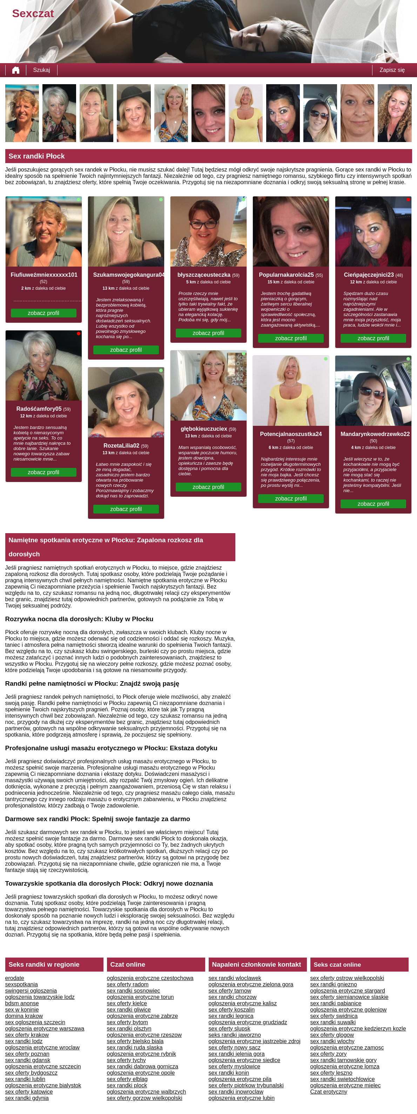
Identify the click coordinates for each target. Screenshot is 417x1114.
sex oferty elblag (127, 1079)
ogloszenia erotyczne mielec (345, 1085)
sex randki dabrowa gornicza (143, 1066)
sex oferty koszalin (232, 1010)
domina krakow (24, 1016)
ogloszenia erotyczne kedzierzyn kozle (358, 1029)
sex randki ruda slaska (135, 1048)
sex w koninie (22, 1010)
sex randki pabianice (336, 1003)
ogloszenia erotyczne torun (140, 997)
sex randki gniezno (333, 984)
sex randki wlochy (332, 1041)
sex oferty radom (128, 984)
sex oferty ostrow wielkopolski (347, 978)
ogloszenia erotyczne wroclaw (42, 1048)
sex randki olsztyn (129, 1029)
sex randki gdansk (28, 1060)
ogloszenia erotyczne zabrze (142, 1016)
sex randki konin (229, 1073)
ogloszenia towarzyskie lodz (40, 997)
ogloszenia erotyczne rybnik (141, 1054)
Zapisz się (392, 70)
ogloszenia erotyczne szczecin (43, 1066)
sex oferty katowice (29, 1092)
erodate (14, 978)
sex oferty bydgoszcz (31, 1073)
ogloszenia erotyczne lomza (344, 1066)
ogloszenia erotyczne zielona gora (251, 984)
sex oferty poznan (27, 1054)
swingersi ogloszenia (31, 991)
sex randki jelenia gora (237, 1054)
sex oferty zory (328, 1054)
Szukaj (41, 70)
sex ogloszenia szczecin (35, 1022)
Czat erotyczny (329, 1092)
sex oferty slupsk (229, 1029)
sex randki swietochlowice (342, 1079)
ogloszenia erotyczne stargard (347, 991)
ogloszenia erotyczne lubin (242, 1098)
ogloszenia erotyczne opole (141, 1073)
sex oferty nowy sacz (235, 1048)
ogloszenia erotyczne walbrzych (146, 1092)
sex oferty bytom (127, 1022)
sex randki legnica (231, 1016)
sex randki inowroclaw (236, 1092)
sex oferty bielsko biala (135, 1041)
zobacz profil (43, 313)
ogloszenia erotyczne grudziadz (248, 1022)
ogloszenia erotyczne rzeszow (144, 1035)
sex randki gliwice (129, 1010)
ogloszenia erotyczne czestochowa (150, 978)
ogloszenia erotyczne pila (240, 1079)
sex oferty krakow (27, 1035)
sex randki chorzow (233, 997)
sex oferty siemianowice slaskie (349, 997)
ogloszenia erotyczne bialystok (43, 1085)
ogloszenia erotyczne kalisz (243, 1003)
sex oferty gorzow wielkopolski (144, 1098)
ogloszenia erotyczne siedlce (245, 1060)
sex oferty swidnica (334, 1016)
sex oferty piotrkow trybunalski (246, 1085)
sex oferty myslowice (235, 1066)
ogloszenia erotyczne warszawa (45, 1029)
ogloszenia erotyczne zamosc (347, 1048)
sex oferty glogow (332, 1035)
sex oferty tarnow (230, 991)
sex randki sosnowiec (133, 991)
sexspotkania (21, 984)
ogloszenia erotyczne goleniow (348, 1010)
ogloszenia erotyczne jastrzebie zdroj (255, 1041)
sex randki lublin (25, 1079)
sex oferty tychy (126, 1060)
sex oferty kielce (127, 1003)
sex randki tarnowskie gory (343, 1060)
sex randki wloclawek (235, 978)
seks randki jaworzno (235, 1035)
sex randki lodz (24, 1041)
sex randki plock (127, 1085)
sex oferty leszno (331, 1073)
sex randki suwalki (333, 1022)
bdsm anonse (22, 1003)
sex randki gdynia (27, 1098)
